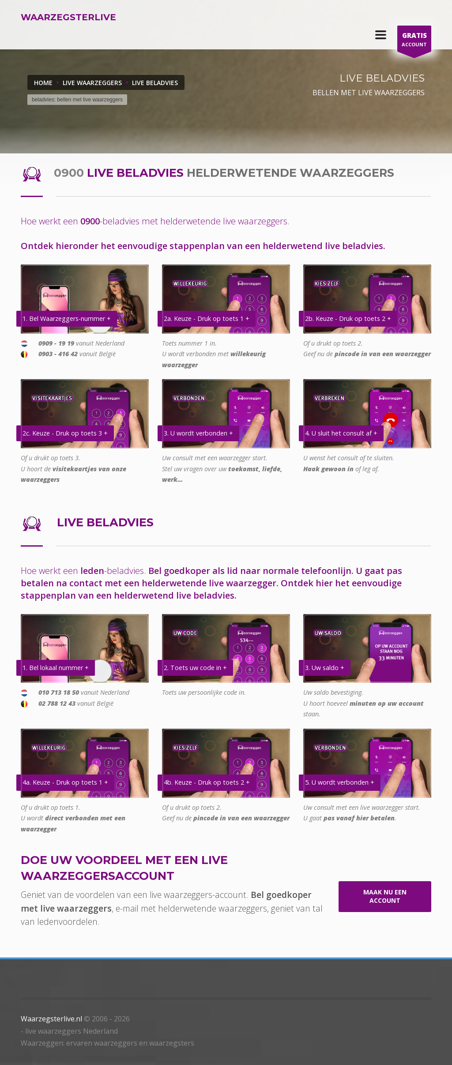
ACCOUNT (414, 41)
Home (43, 82)
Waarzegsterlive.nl (51, 1019)
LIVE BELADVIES (155, 82)
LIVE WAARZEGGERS (92, 82)
